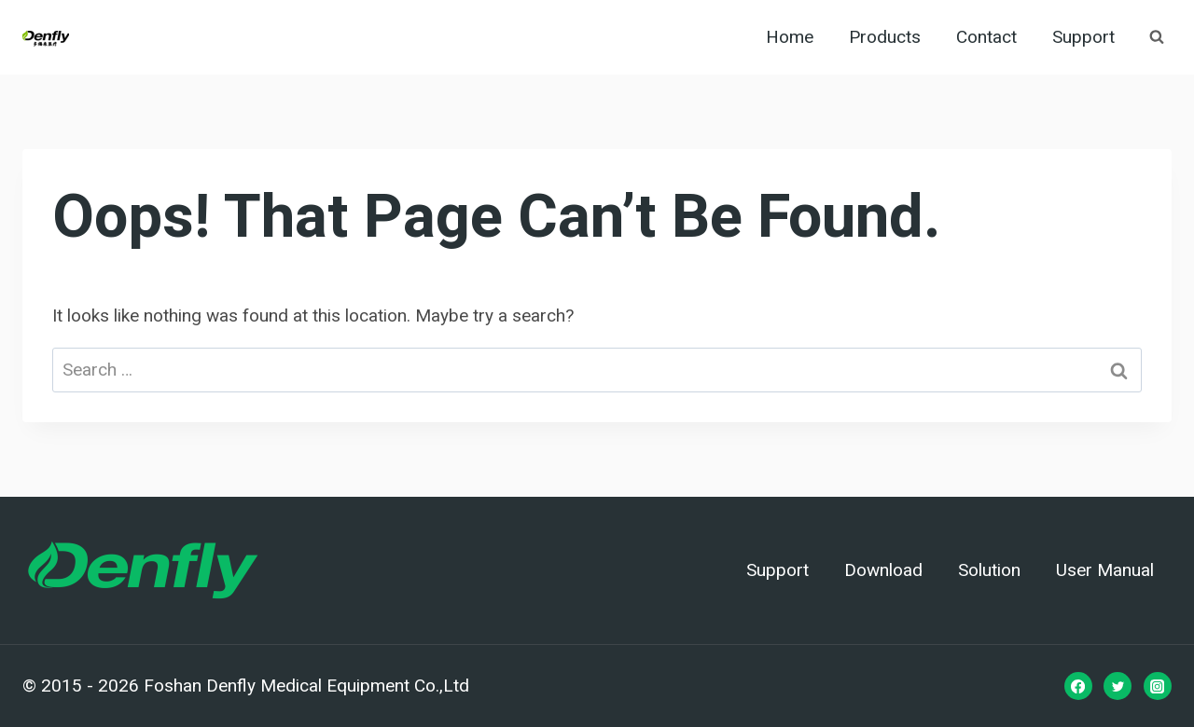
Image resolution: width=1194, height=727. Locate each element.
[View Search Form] (1157, 37)
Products (885, 37)
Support (1083, 37)
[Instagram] (1158, 686)
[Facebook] (1078, 686)
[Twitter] (1118, 686)
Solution (989, 570)
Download (883, 570)
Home (789, 37)
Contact (986, 37)
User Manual (1105, 570)
